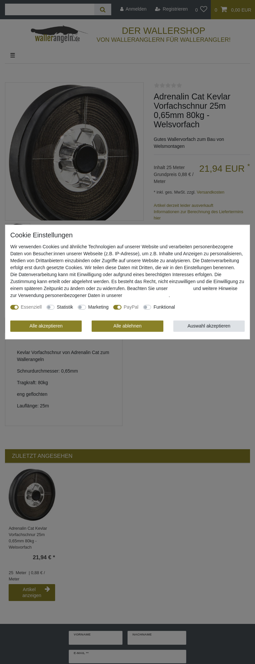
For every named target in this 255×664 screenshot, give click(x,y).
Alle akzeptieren (46, 326)
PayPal (131, 307)
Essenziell (31, 307)
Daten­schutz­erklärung (146, 295)
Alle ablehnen (128, 326)
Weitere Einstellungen (202, 307)
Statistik (65, 307)
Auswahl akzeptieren (209, 326)
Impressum (180, 288)
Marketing (98, 307)
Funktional (164, 307)
